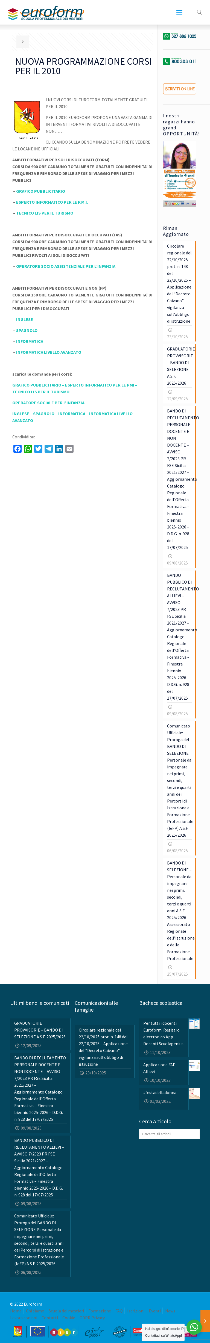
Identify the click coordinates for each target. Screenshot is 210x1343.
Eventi (155, 1311)
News (170, 1311)
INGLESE (24, 319)
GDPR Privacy (92, 1317)
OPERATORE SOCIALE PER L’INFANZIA (48, 402)
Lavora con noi (23, 1317)
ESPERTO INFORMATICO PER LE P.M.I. (52, 202)
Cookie (68, 1317)
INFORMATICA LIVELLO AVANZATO (48, 352)
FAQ (119, 1311)
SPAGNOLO (26, 330)
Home (16, 1311)
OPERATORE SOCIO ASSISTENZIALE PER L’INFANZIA (65, 266)
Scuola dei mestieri (66, 1311)
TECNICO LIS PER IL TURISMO (44, 213)
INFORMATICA (29, 341)
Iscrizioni (135, 1311)
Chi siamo (35, 1311)
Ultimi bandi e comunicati (39, 1002)
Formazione (99, 1311)
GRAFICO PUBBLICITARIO (40, 191)
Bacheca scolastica (160, 1002)
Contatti (50, 1317)
